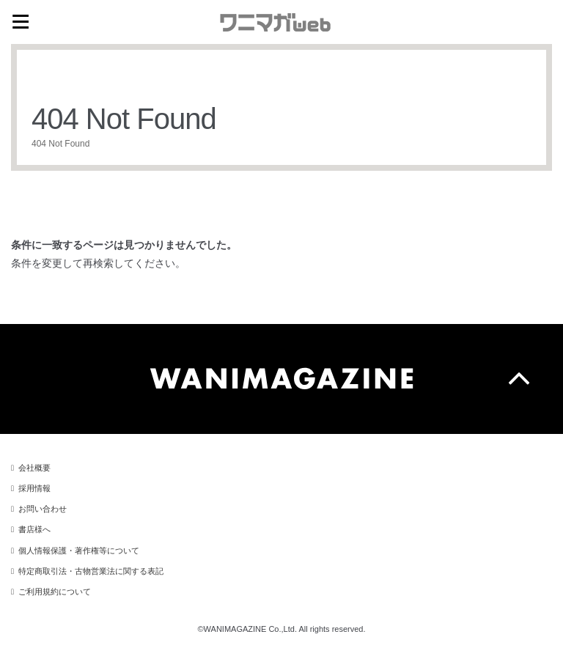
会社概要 (34, 467)
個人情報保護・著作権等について (78, 550)
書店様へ (34, 529)
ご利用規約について (54, 591)
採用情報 (34, 488)
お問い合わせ (42, 508)
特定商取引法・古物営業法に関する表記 (90, 571)
